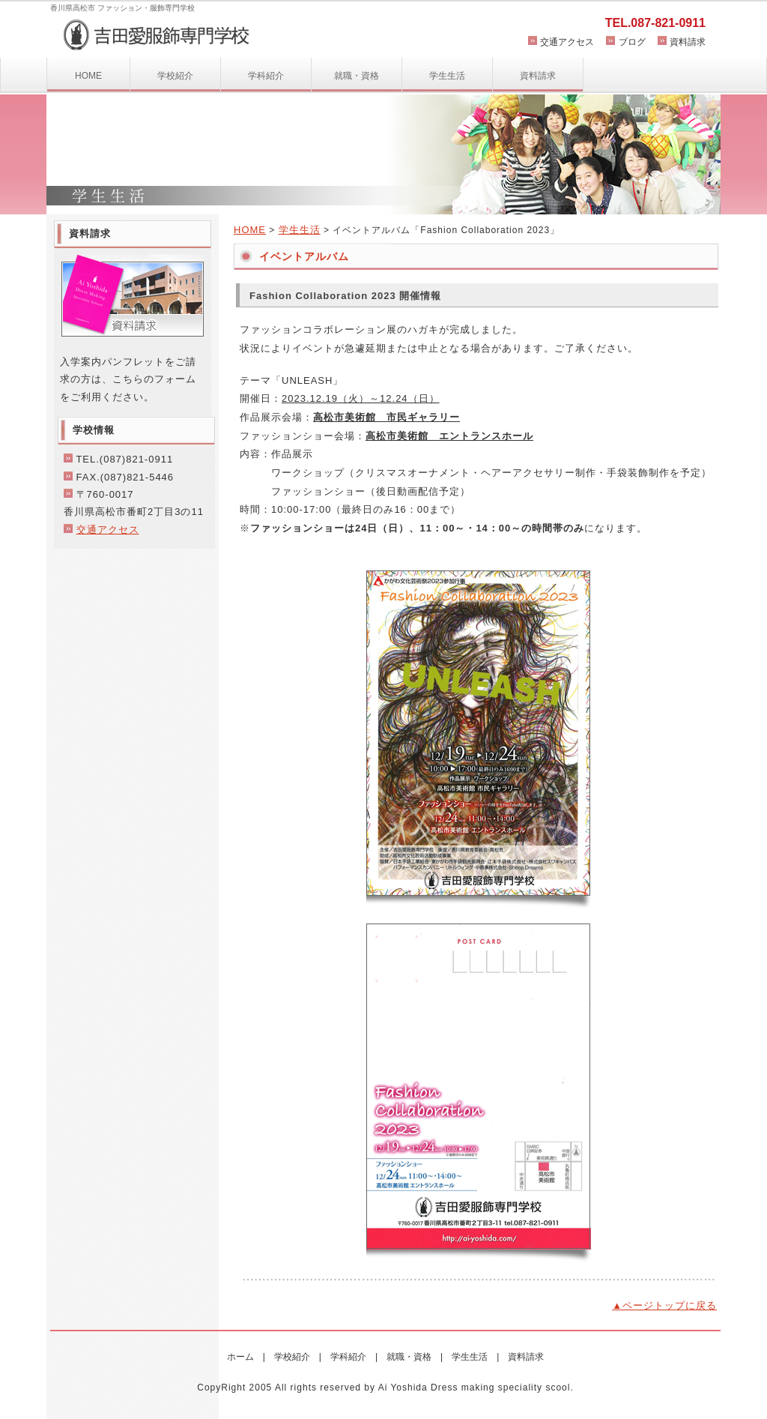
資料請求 (688, 42)
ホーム (240, 1357)
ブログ (632, 42)
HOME (88, 75)
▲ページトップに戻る (664, 1305)
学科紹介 (266, 75)
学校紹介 (175, 75)
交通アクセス (567, 42)
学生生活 (447, 75)
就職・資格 (356, 75)
